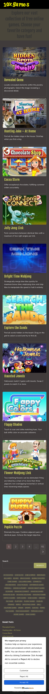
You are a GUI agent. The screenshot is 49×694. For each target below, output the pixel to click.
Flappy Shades (13, 425)
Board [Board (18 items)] (15, 578)
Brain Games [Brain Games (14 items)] (25, 578)
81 (42, 546)
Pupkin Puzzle (13, 527)
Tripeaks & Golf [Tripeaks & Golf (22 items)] (37, 611)
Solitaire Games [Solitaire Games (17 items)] (10, 608)
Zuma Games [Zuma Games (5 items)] (30, 614)
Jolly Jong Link (13, 228)
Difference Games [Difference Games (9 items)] (36, 585)
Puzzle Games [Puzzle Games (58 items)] (29, 601)
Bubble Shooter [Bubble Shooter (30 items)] (38, 578)
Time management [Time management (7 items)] (22, 611)
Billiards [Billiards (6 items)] (7, 578)
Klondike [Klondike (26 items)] (9, 591)
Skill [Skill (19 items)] (39, 604)
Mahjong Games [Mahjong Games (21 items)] (37, 591)
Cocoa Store (12, 180)
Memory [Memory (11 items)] (42, 598)
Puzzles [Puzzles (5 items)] (39, 601)
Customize (24, 670)
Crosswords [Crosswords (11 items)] (10, 585)
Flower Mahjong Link (17, 473)
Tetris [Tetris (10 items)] (42, 608)
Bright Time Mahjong (17, 276)
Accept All (24, 682)
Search (5, 561)
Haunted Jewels (14, 376)
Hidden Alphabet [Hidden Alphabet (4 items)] (19, 588)
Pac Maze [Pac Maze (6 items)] (9, 601)
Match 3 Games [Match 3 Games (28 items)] (9, 598)
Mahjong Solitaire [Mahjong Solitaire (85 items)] (24, 595)
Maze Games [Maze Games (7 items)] (32, 598)
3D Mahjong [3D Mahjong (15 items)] (8, 575)
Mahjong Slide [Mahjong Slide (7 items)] (9, 595)
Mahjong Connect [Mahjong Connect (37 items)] (22, 591)
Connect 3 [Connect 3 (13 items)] (37, 582)
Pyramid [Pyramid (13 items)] (11, 604)
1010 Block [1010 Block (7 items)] (19, 575)
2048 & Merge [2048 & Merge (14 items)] (30, 575)
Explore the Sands (15, 328)
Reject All (24, 676)
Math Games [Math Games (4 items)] (21, 598)
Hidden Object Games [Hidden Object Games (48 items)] (36, 588)
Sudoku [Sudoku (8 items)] (35, 608)
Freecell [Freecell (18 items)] (7, 588)
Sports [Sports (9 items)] (27, 608)
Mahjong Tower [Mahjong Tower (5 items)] (39, 595)
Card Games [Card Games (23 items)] (12, 582)
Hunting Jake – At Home (20, 131)
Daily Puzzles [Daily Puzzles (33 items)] (23, 585)
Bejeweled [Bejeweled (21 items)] (41, 575)
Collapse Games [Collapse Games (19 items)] (25, 582)
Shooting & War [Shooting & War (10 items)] (29, 604)
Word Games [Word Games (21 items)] (19, 614)
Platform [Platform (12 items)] (18, 601)
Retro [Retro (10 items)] (18, 604)
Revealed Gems (14, 80)
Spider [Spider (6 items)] (20, 608)
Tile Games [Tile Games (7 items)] (10, 611)
